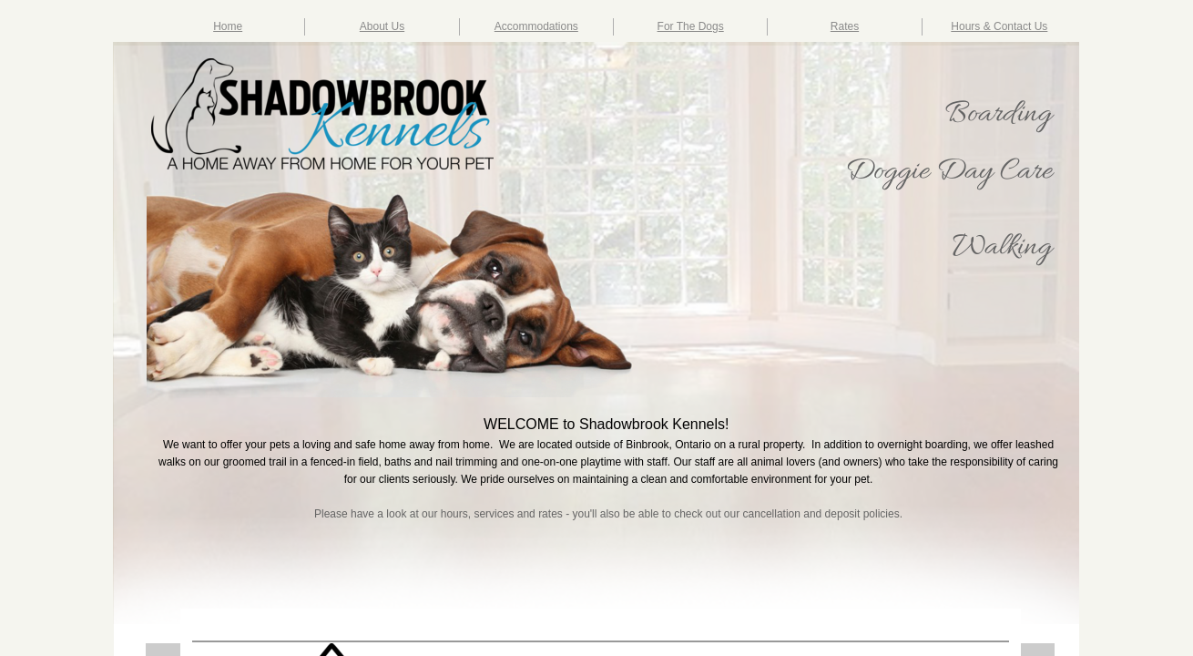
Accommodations (536, 26)
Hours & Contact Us (999, 26)
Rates (845, 26)
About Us (382, 26)
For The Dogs (691, 26)
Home (227, 26)
